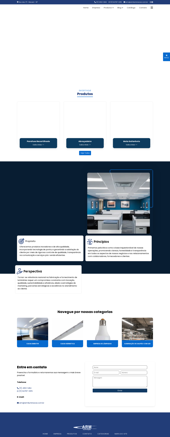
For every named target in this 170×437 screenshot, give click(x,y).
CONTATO (87, 412)
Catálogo (131, 8)
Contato (143, 8)
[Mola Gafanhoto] (131, 122)
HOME (45, 412)
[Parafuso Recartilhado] (38, 122)
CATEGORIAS (103, 412)
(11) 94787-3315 (115, 2)
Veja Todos (85, 153)
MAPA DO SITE (121, 412)
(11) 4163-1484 (100, 2)
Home (86, 8)
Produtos (108, 8)
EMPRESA (57, 412)
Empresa (96, 8)
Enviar (120, 368)
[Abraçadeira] (85, 122)
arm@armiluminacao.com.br (31, 380)
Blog (119, 8)
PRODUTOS (72, 412)
